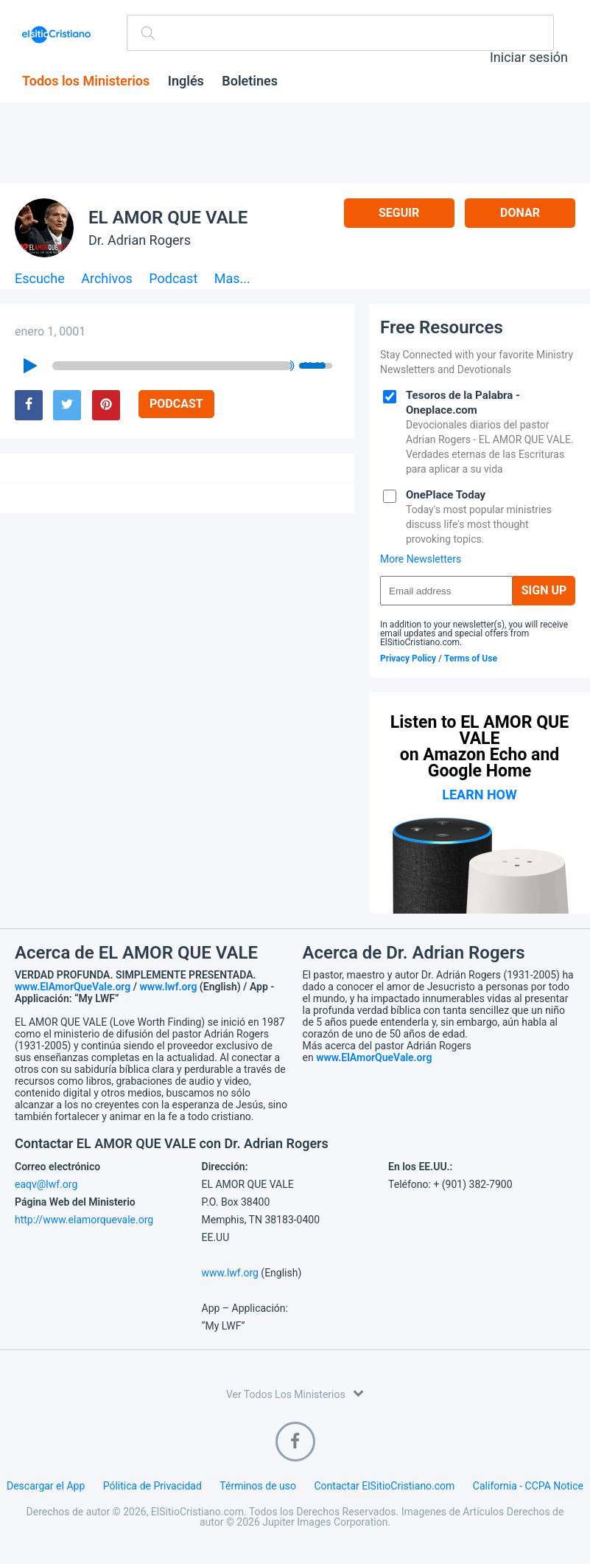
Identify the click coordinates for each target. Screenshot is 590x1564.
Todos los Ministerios (86, 81)
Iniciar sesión (529, 57)
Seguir (399, 213)
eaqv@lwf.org (46, 1184)
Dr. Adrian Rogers (139, 240)
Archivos (107, 279)
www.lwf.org (168, 987)
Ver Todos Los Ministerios (295, 1393)
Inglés (186, 81)
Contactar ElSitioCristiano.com (384, 1486)
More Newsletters (420, 559)
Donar (520, 213)
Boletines (250, 81)
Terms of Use (470, 658)
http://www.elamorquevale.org (84, 1220)
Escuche (40, 279)
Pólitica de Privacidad (152, 1486)
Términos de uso (258, 1486)
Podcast (173, 279)
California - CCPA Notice (528, 1486)
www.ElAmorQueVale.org (72, 987)
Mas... (232, 279)
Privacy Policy (408, 658)
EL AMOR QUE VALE (167, 217)
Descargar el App (46, 1486)
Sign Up (544, 590)
